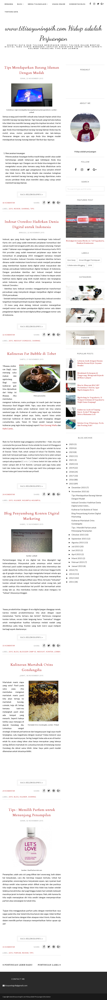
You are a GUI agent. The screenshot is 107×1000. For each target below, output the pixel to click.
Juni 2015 (76, 550)
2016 (71, 479)
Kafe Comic (29, 428)
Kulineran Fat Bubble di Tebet (32, 353)
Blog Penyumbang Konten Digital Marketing (31, 516)
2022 (71, 456)
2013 (71, 574)
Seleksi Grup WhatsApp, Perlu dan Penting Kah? (90, 424)
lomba (57, 651)
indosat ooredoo (22, 341)
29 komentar (9, 791)
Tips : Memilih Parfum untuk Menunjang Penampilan (31, 812)
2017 (71, 475)
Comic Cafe (27, 461)
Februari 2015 (78, 562)
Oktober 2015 (78, 534)
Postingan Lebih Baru (18, 965)
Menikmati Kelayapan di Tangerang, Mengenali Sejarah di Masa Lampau (90, 375)
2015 (11, 208)
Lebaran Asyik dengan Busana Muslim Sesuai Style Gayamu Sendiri (90, 363)
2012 (71, 578)
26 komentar (9, 494)
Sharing (25, 208)
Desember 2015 (79, 487)
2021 (71, 460)
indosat (41, 651)
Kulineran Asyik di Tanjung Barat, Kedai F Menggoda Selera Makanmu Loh (88, 412)
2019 (71, 468)
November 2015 (79, 491)
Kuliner (17, 500)
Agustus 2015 (78, 542)
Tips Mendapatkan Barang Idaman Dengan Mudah (32, 70)
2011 (71, 582)
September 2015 (79, 538)
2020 (71, 464)
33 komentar (9, 645)
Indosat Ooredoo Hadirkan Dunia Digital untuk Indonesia (32, 224)
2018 (90, 265)
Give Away (71, 260)
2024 (71, 448)
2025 (71, 444)
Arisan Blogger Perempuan (89, 260)
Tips (32, 208)
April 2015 (76, 554)
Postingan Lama (48, 965)
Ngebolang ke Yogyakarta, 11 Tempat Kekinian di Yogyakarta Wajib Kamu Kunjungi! (90, 399)
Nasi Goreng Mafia (11, 428)
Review (17, 208)
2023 (71, 452)
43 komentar (9, 203)
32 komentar (9, 335)
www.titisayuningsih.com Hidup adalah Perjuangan (53, 32)
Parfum (17, 953)
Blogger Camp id (28, 651)
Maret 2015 (77, 558)
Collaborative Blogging (76, 265)
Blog (16, 651)
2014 (71, 570)
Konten (49, 651)
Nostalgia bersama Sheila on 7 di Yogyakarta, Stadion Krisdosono (85, 242)
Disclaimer (47, 997)
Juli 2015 (76, 546)
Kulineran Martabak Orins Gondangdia (31, 667)
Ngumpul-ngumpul (31, 500)
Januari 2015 (77, 566)
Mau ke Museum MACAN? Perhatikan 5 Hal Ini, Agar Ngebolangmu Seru (88, 387)
